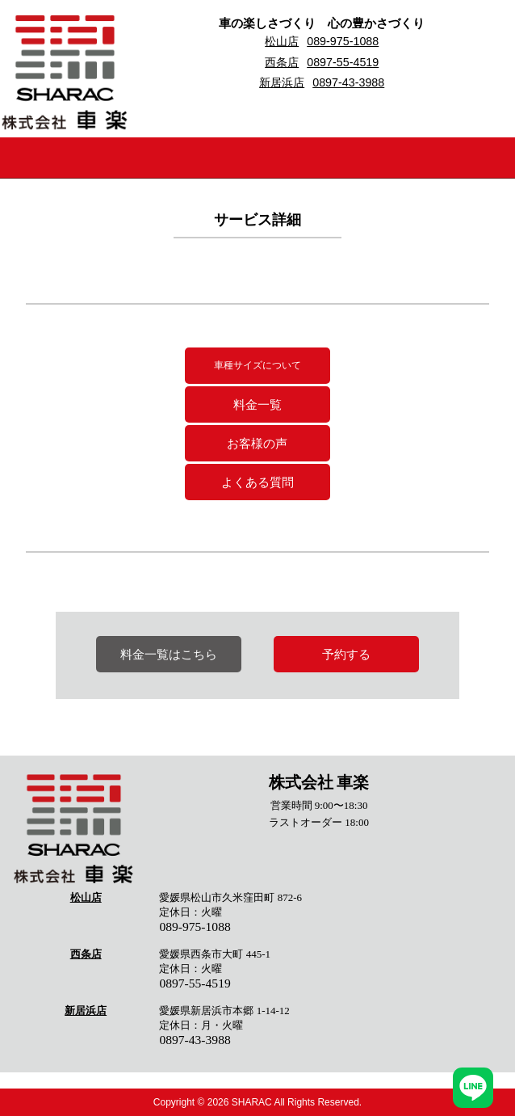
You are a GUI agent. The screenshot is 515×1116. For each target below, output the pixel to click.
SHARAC (252, 1102)
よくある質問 (257, 482)
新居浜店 (281, 82)
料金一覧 (257, 404)
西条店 (282, 62)
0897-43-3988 (348, 82)
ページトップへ (473, 1039)
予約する (346, 654)
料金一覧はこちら (168, 654)
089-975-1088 (343, 41)
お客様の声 (257, 443)
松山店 (282, 41)
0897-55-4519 (343, 62)
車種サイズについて (257, 365)
